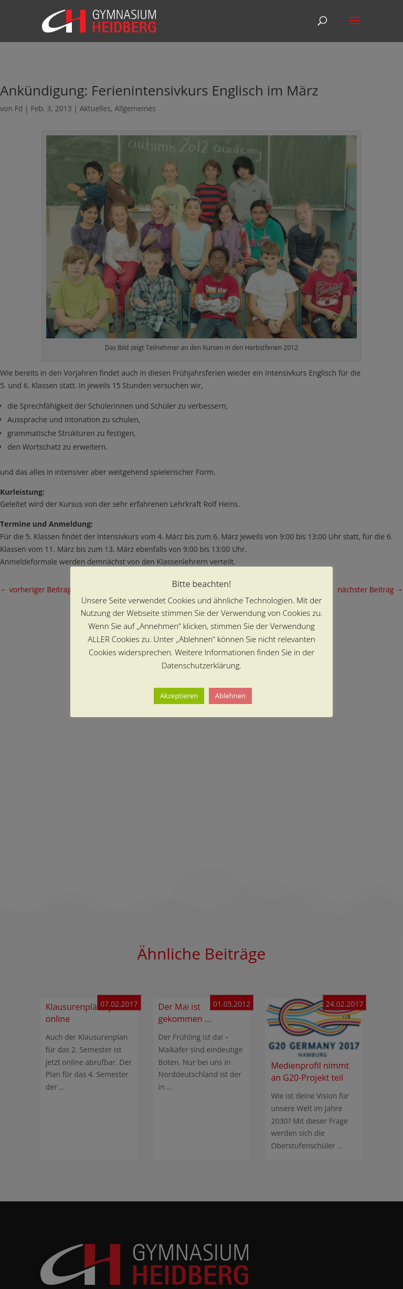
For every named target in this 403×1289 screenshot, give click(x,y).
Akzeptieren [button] (179, 695)
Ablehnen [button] (230, 695)
